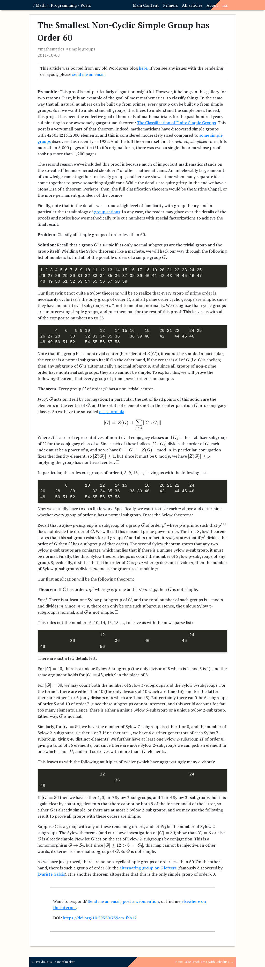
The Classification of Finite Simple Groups (176, 123)
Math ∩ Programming (56, 5)
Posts (85, 5)
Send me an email (104, 901)
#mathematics (51, 49)
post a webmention (141, 901)
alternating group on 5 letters (148, 868)
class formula (111, 411)
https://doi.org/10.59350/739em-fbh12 (100, 918)
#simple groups (80, 49)
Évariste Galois (51, 874)
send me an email (88, 74)
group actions (107, 212)
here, (143, 68)
